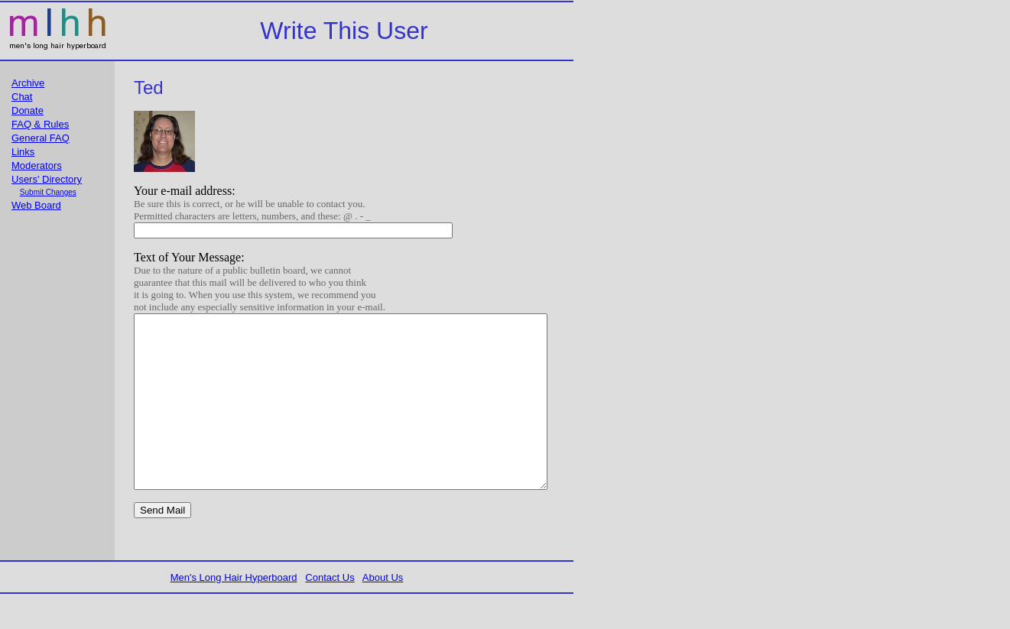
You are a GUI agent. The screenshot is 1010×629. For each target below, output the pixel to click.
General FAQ (40, 138)
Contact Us (334, 612)
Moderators (36, 165)
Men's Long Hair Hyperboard (238, 612)
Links (22, 151)
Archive (27, 83)
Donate (27, 110)
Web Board (36, 205)
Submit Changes (48, 192)
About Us (387, 612)
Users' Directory (46, 179)
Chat (21, 96)
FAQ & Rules (40, 124)
